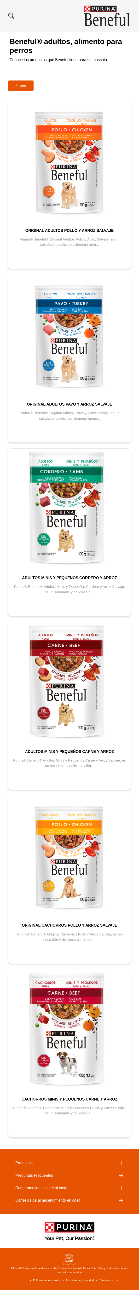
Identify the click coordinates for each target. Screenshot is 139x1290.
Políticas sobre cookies (46, 1280)
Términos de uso (109, 1280)
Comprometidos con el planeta (41, 1188)
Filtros (21, 85)
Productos (24, 1163)
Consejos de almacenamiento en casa (47, 1200)
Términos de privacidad (80, 1280)
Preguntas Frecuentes (34, 1175)
